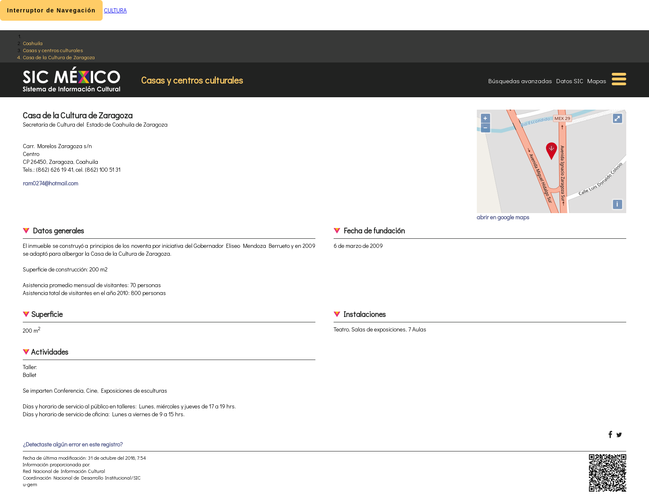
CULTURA (115, 10)
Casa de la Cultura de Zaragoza (59, 56)
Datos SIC (569, 81)
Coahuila (33, 42)
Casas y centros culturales (53, 49)
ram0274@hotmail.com (50, 183)
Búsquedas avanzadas (520, 81)
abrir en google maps (503, 217)
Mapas (596, 81)
